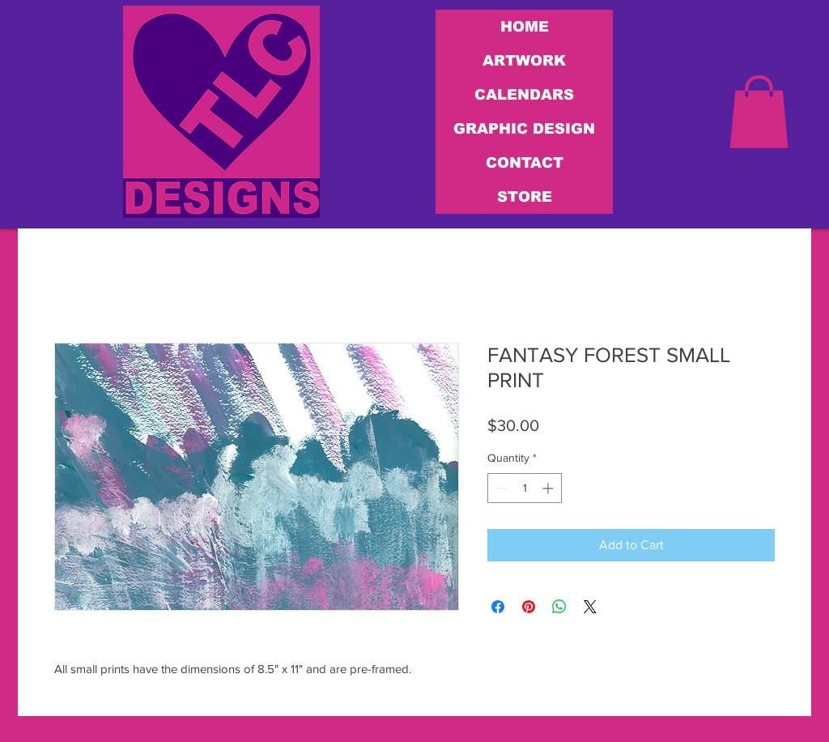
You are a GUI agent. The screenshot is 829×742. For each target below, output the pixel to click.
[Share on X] (590, 606)
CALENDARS (524, 95)
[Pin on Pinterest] (528, 606)
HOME (524, 27)
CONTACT (524, 163)
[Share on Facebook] (498, 606)
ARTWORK (524, 61)
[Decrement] (500, 488)
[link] (759, 111)
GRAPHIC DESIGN (524, 129)
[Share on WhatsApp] (559, 606)
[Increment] (549, 488)
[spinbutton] (524, 488)
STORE (524, 197)
